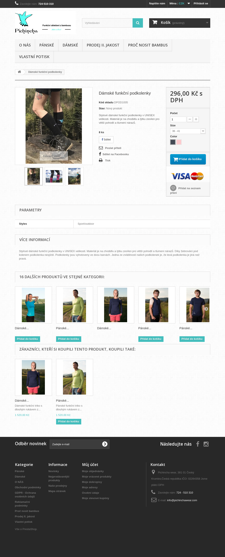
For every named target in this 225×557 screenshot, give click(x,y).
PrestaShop (29, 534)
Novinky (53, 476)
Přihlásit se (201, 3)
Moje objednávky (93, 476)
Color (174, 136)
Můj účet (90, 469)
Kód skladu (106, 102)
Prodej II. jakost (103, 45)
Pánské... (62, 333)
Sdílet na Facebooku (116, 154)
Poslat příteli (113, 148)
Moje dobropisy (92, 487)
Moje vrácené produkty (97, 481)
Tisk (108, 160)
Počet (173, 113)
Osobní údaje (90, 498)
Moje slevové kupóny (95, 503)
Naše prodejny (57, 490)
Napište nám (157, 3)
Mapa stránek (57, 496)
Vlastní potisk (34, 56)
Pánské (46, 45)
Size (173, 125)
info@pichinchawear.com (182, 505)
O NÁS (25, 45)
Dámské (70, 45)
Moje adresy (90, 492)
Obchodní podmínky (28, 492)
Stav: (102, 108)
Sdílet (106, 139)
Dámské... (22, 333)
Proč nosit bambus (148, 45)
